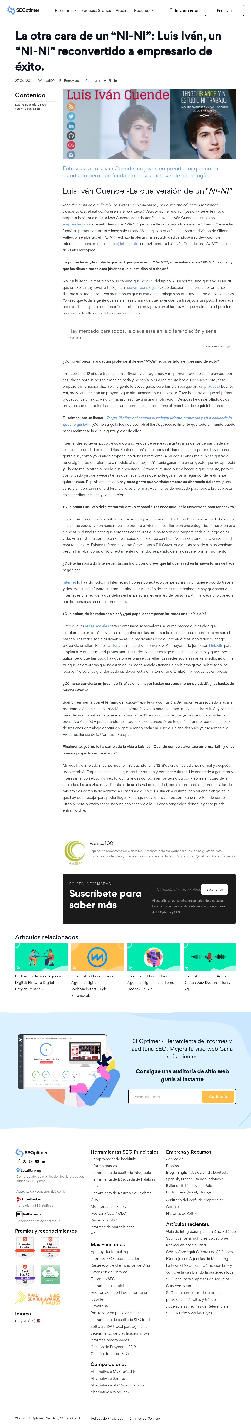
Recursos (142, 10)
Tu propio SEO (103, 1278)
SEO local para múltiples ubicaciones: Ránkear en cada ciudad (198, 1241)
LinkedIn (216, 645)
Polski (210, 1185)
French (187, 1178)
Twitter (111, 645)
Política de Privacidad (107, 1418)
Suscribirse (214, 889)
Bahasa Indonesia (209, 1178)
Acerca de (174, 1158)
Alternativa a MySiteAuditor (114, 1371)
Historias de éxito (181, 1213)
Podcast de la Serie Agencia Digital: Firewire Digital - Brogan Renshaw (38, 982)
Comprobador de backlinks (114, 1158)
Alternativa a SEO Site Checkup (117, 1385)
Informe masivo (104, 1165)
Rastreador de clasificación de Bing (120, 1265)
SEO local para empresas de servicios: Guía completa (198, 1282)
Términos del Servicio (144, 1418)
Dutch (197, 1185)
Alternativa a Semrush (109, 1378)
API (93, 1233)
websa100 (46, 80)
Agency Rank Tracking (109, 1251)
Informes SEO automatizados (115, 1258)
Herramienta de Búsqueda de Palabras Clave (123, 1183)
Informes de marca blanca (112, 1226)
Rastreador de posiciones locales (118, 1312)
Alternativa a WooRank (110, 1391)
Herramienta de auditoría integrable (121, 1172)
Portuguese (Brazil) (182, 1192)
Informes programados (110, 1340)
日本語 (185, 1185)
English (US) (187, 1172)
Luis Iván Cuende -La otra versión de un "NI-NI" (30, 106)
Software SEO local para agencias (119, 1326)
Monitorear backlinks (108, 1206)
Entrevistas (72, 80)
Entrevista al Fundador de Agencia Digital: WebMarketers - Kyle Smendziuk (92, 986)
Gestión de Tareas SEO (110, 1353)
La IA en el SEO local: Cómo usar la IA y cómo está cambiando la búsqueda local (200, 1269)
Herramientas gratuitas (110, 1285)
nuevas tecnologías (142, 287)
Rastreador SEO (104, 1220)
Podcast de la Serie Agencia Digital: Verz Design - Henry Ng (207, 982)
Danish (205, 1172)
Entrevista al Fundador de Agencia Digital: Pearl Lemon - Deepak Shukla (153, 982)
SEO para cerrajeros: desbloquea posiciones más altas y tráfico (193, 1296)
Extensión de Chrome (109, 1272)
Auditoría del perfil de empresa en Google (119, 1296)
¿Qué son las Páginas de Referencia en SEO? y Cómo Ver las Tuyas (198, 1309)
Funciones (65, 10)
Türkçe (205, 1192)
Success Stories (96, 10)
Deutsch (220, 1172)
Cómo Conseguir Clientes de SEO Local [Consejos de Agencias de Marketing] (200, 1255)
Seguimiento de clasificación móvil (120, 1333)
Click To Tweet (216, 347)
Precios (122, 10)
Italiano (172, 1185)
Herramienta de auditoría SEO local (120, 1319)
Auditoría (218, 1096)
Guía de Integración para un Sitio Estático (201, 1231)
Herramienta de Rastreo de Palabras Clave (121, 1196)
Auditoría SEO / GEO (108, 1213)
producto (212, 386)
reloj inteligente (125, 243)
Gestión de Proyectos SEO (113, 1346)
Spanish (172, 1178)
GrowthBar (100, 1306)
